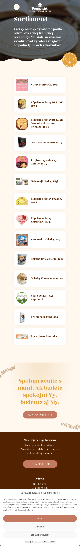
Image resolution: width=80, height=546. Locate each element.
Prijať (40, 518)
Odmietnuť (40, 526)
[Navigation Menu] (17, 6)
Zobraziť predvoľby (40, 535)
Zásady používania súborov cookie (40, 541)
